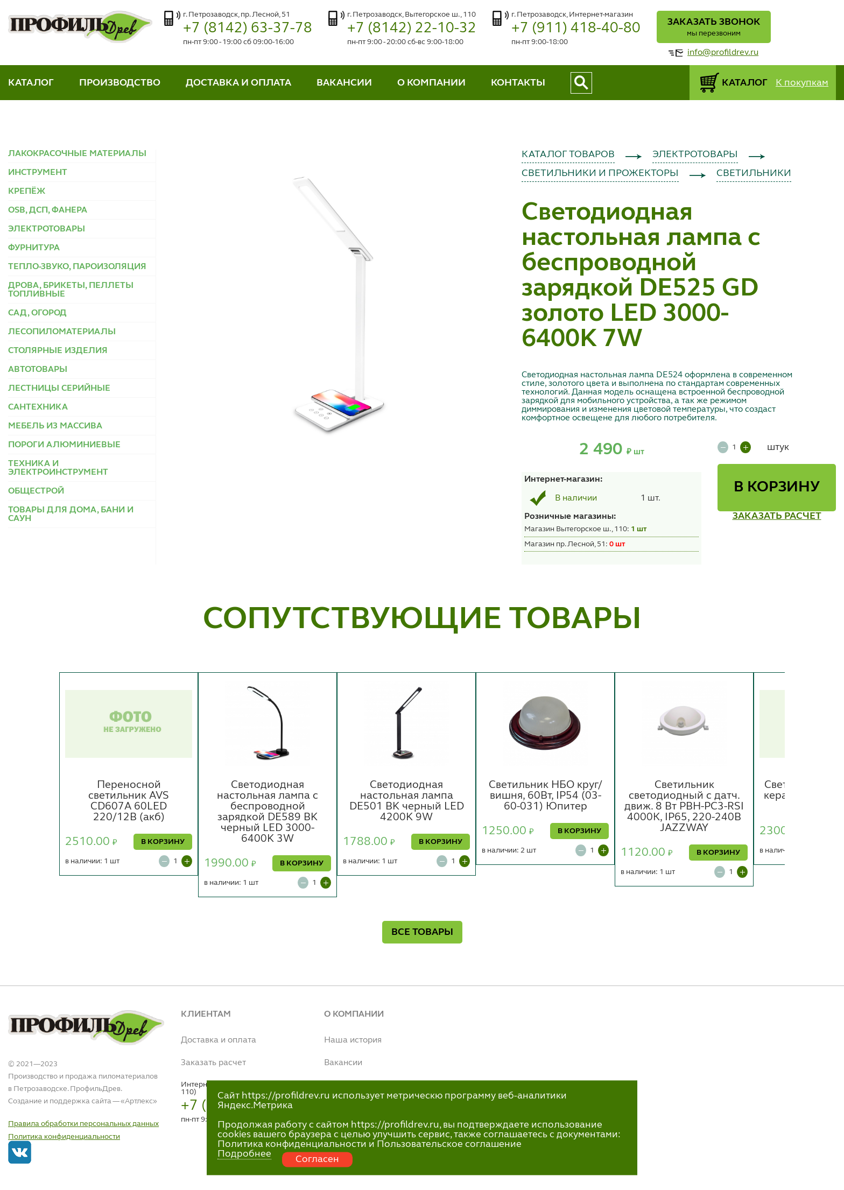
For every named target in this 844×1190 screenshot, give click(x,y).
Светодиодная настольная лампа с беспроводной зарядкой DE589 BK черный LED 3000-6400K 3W (267, 812)
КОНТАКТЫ (518, 83)
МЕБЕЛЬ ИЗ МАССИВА (55, 426)
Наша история (353, 1040)
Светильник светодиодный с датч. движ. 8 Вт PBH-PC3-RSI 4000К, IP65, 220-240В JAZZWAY (684, 807)
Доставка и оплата (218, 1040)
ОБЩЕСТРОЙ (36, 491)
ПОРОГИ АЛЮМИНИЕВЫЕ (64, 445)
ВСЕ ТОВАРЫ (422, 932)
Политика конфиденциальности (64, 1136)
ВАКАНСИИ (344, 83)
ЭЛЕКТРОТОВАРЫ (46, 229)
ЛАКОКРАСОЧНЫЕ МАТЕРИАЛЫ (77, 154)
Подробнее (244, 1154)
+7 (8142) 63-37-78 (247, 28)
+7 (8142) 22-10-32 (411, 28)
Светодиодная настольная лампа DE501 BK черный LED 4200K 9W (406, 801)
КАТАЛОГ (31, 83)
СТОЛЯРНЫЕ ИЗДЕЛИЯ (58, 351)
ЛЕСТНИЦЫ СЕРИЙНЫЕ (59, 388)
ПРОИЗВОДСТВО (119, 83)
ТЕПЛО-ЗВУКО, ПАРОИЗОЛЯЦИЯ (77, 267)
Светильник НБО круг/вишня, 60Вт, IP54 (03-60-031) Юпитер (545, 796)
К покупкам (802, 83)
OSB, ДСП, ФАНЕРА (47, 210)
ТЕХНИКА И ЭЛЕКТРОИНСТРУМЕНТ (58, 468)
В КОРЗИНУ (777, 487)
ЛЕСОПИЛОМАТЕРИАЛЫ (62, 332)
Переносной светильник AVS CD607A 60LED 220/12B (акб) (128, 801)
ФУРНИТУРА (34, 248)
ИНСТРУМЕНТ (37, 172)
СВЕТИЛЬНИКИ (753, 173)
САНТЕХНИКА (38, 407)
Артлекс (139, 1101)
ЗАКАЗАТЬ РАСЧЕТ (777, 516)
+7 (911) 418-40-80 (576, 28)
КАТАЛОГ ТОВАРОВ (568, 154)
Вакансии (343, 1063)
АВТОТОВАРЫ (37, 369)
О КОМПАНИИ (431, 83)
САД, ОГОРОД (37, 313)
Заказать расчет (213, 1063)
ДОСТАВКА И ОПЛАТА (238, 83)
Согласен (317, 1159)
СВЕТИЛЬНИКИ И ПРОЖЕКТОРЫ (600, 173)
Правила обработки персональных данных (83, 1124)
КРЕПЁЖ (26, 191)
